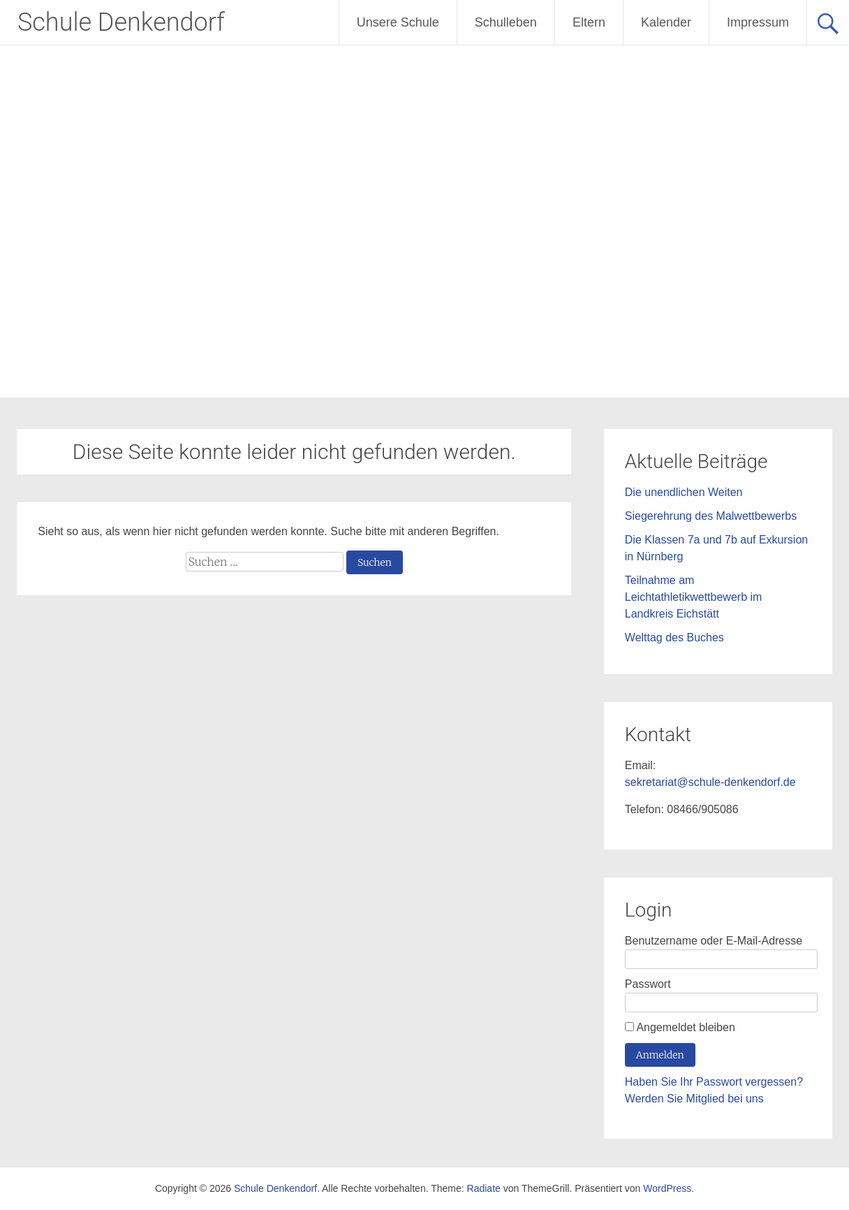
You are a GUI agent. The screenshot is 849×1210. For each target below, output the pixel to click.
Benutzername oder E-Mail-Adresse (713, 941)
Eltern (589, 22)
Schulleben (506, 22)
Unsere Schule (398, 22)
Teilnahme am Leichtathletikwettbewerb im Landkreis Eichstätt (693, 597)
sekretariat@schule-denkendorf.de (710, 782)
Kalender (666, 22)
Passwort (648, 984)
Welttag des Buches (674, 637)
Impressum (758, 22)
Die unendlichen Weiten (684, 492)
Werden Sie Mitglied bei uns (694, 1099)
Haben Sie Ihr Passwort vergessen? (714, 1082)
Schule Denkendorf (121, 22)
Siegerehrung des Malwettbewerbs (711, 516)
